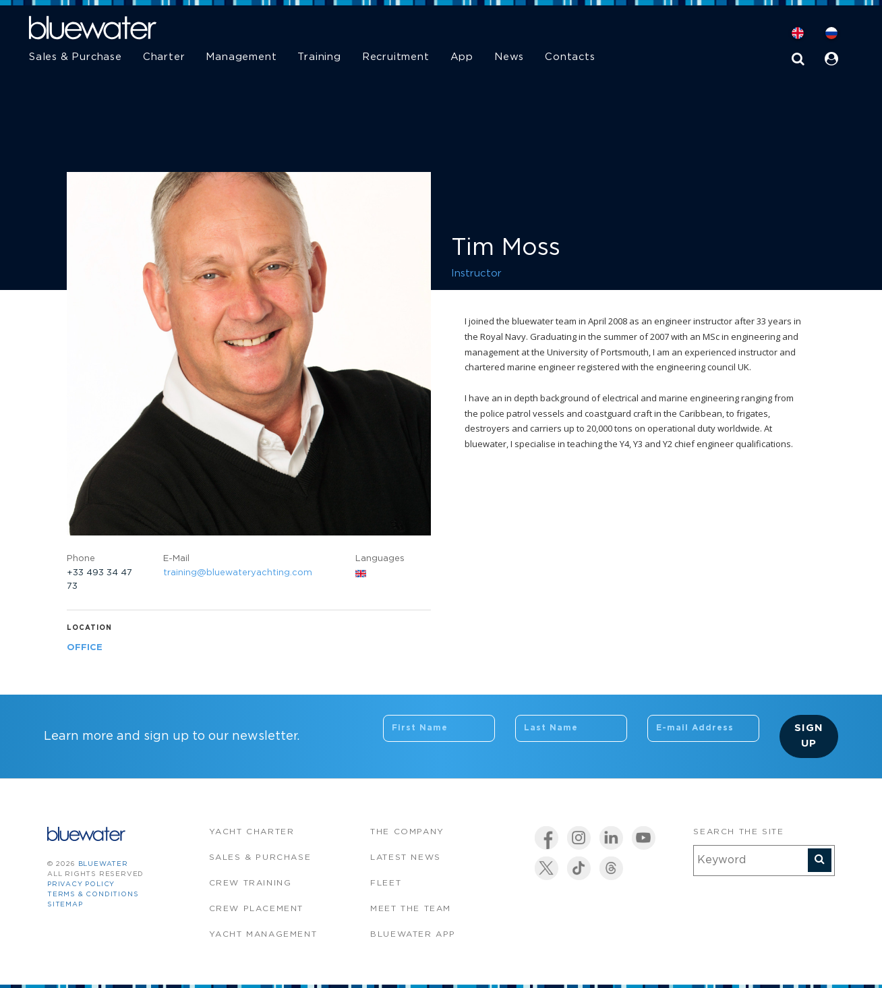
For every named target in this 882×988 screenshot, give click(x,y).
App (461, 57)
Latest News (405, 857)
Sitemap (65, 905)
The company (407, 832)
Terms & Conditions (92, 895)
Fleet (385, 883)
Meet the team (410, 908)
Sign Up (808, 736)
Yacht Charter (252, 832)
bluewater (103, 864)
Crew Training (250, 883)
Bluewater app (413, 934)
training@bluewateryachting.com (237, 573)
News (509, 57)
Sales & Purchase (75, 57)
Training (319, 57)
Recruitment (396, 57)
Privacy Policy (81, 884)
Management (241, 57)
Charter (164, 57)
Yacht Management (263, 934)
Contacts (570, 57)
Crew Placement (256, 908)
